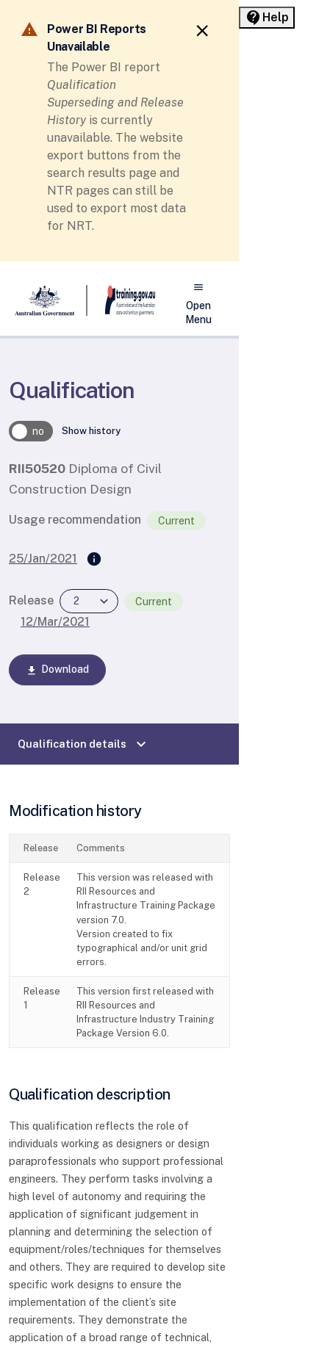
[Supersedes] (94, 559)
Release (31, 600)
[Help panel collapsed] (267, 18)
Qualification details (84, 744)
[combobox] (89, 601)
